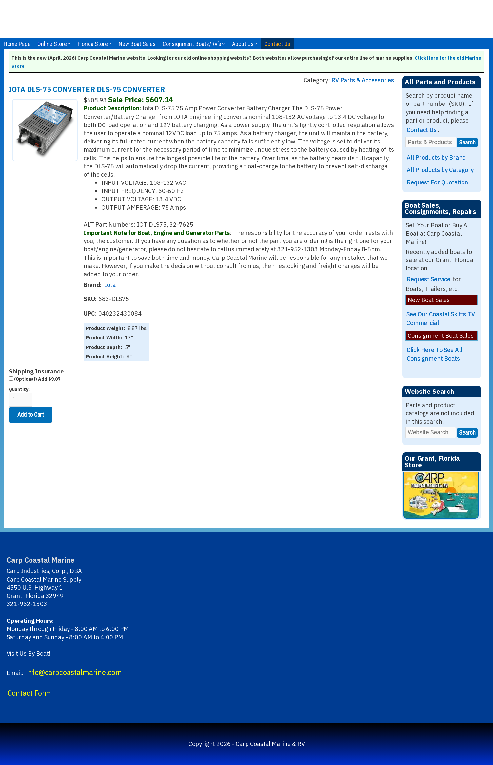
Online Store (52, 43)
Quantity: (20, 396)
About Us (243, 43)
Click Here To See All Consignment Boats (434, 354)
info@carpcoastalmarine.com (74, 672)
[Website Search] (430, 432)
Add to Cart (30, 414)
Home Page (17, 43)
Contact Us (277, 43)
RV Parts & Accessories (362, 80)
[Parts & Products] (430, 142)
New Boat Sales (137, 43)
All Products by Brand (436, 157)
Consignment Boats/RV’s (192, 43)
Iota (110, 285)
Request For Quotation (437, 182)
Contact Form (29, 693)
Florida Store (93, 43)
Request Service (428, 279)
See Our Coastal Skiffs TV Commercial (440, 318)
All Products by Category (440, 170)
